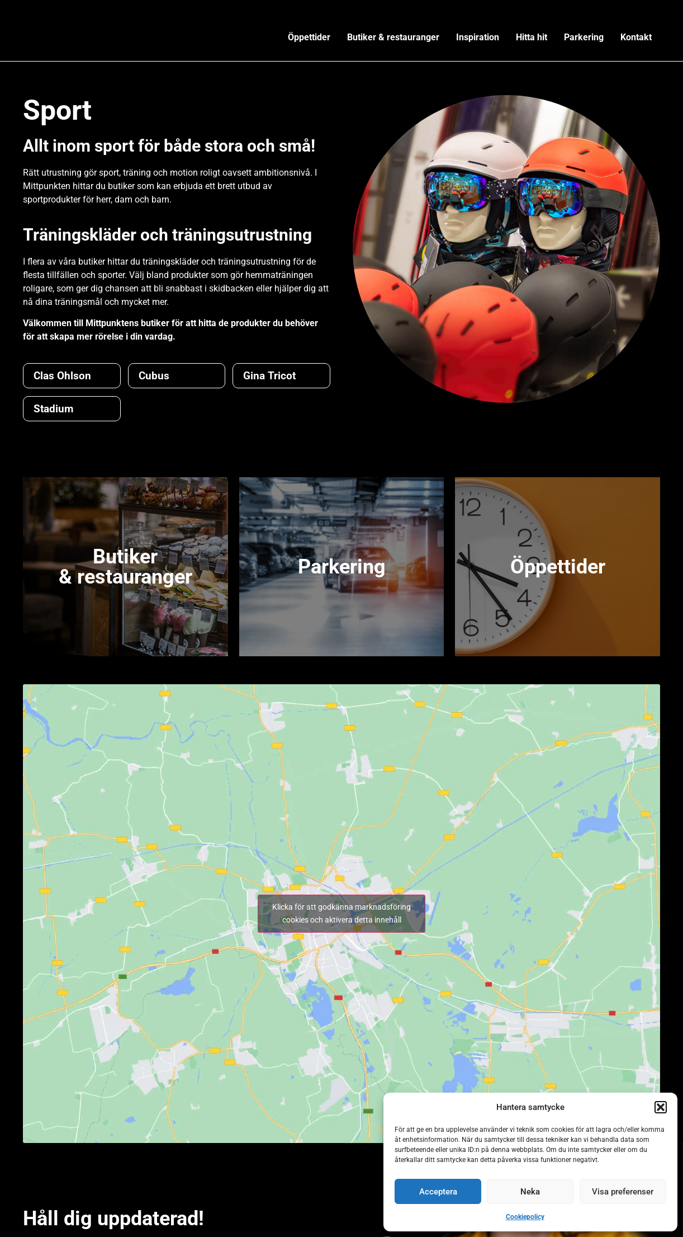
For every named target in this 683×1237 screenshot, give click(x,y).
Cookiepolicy (525, 1217)
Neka (530, 1192)
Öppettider (309, 37)
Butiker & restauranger (393, 37)
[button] (660, 1107)
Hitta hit (531, 37)
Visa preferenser (622, 1192)
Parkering (584, 37)
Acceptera (438, 1192)
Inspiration (477, 37)
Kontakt (636, 37)
